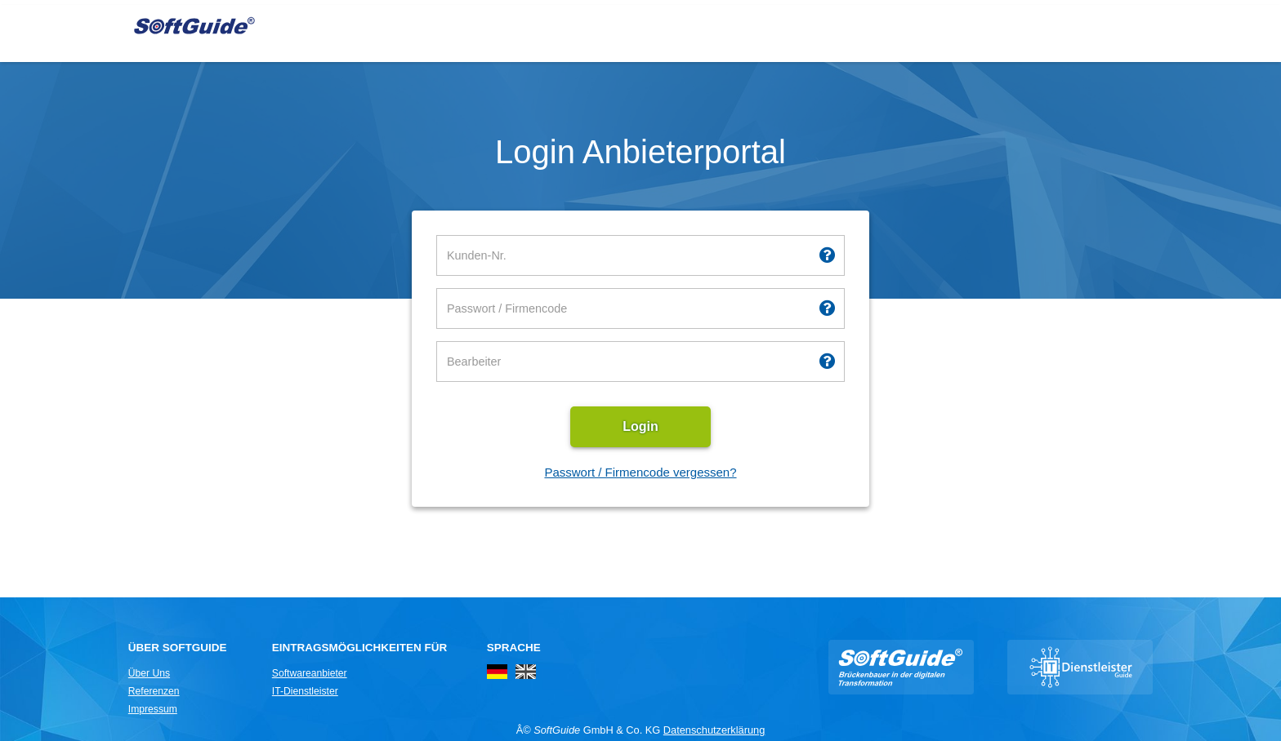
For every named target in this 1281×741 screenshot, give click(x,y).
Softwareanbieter (309, 673)
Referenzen (154, 691)
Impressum (152, 709)
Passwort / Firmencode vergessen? (640, 472)
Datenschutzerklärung (714, 730)
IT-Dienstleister (305, 691)
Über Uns (149, 673)
